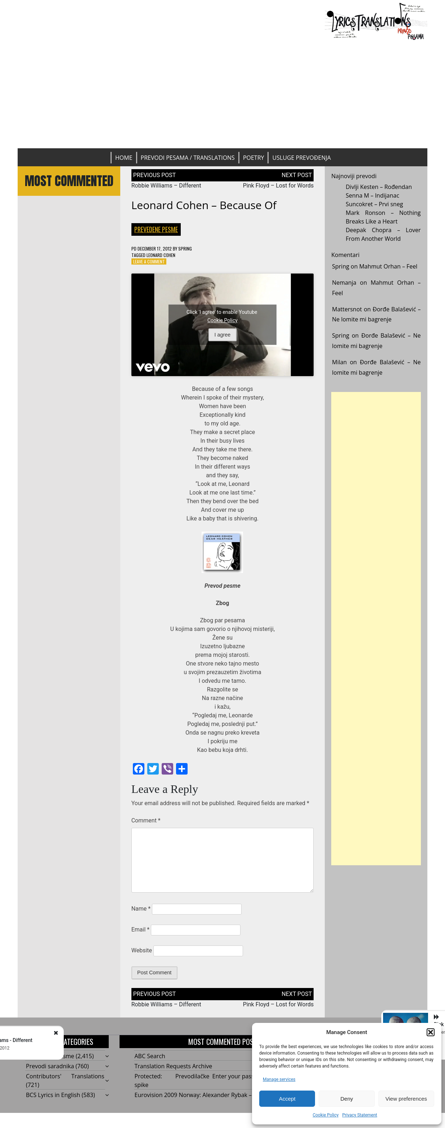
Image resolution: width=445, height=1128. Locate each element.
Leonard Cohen (161, 255)
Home (123, 158)
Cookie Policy (325, 1115)
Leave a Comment (149, 261)
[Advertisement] (222, 94)
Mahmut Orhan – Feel (388, 266)
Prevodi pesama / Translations (188, 158)
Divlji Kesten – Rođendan (379, 187)
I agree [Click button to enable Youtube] (223, 335)
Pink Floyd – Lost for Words (278, 185)
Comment (146, 820)
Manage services (279, 1079)
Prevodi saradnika (50, 1066)
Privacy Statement (359, 1115)
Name (141, 908)
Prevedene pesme (156, 229)
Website (141, 950)
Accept (287, 1099)
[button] (430, 1032)
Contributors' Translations (65, 1076)
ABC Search (150, 1056)
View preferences (406, 1099)
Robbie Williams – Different (166, 185)
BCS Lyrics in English (53, 1095)
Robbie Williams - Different (84, 1040)
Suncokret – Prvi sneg (374, 204)
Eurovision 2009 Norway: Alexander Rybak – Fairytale (205, 1095)
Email (140, 929)
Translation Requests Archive (173, 1066)
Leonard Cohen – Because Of (204, 205)
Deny (346, 1099)
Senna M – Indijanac (372, 195)
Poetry (253, 158)
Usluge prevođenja (301, 158)
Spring (185, 248)
